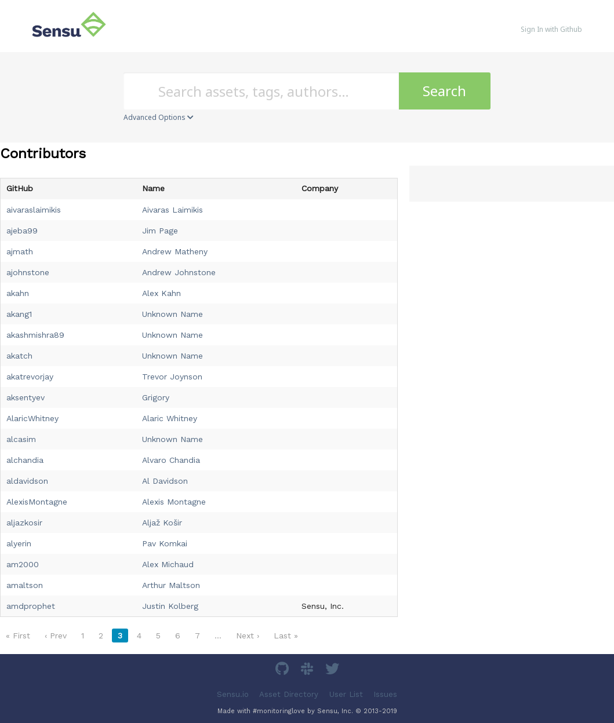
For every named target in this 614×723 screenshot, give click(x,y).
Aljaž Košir (162, 522)
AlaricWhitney (32, 418)
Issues (385, 693)
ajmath (19, 251)
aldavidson (27, 480)
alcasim (21, 439)
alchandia (24, 460)
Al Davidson (165, 480)
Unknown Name (172, 314)
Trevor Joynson (172, 376)
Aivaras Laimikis (172, 209)
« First (18, 635)
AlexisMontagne (36, 501)
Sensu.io (233, 693)
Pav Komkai (164, 543)
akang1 (19, 314)
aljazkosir (24, 522)
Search (444, 90)
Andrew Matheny (175, 251)
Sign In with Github (551, 29)
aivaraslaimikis (33, 209)
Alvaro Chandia (171, 460)
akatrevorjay (29, 376)
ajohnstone (27, 272)
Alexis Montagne (174, 501)
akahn (17, 293)
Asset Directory (288, 693)
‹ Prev (56, 635)
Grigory (155, 397)
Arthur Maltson (171, 585)
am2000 (22, 564)
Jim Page (160, 230)
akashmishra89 (35, 334)
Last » (286, 635)
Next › (247, 635)
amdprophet (30, 606)
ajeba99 (22, 230)
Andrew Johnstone (179, 272)
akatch (19, 355)
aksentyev (25, 397)
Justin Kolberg (170, 606)
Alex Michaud (168, 564)
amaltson (24, 585)
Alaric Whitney (169, 418)
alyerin (18, 543)
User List (346, 693)
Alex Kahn (161, 293)
